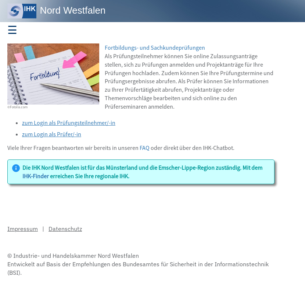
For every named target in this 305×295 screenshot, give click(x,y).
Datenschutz (65, 228)
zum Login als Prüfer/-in (51, 134)
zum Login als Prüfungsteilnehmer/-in (68, 122)
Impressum (22, 228)
